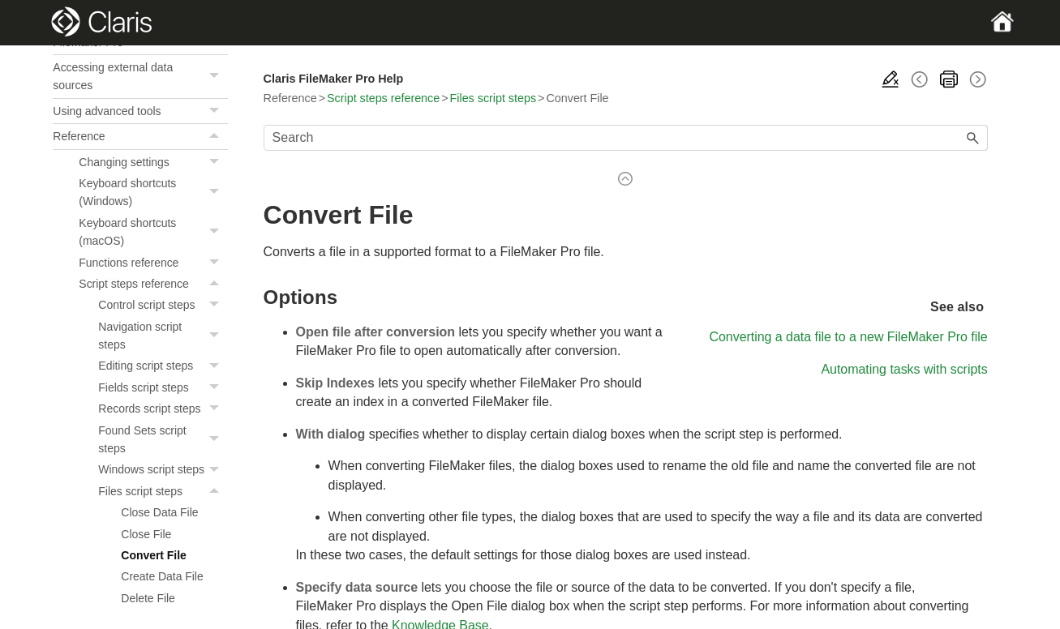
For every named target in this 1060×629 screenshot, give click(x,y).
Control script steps (162, 305)
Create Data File (162, 576)
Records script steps (162, 408)
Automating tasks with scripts (904, 369)
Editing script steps (162, 365)
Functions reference (153, 263)
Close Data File (159, 512)
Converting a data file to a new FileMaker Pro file (848, 337)
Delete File (148, 598)
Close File (146, 534)
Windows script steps (162, 469)
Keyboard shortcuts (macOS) (153, 232)
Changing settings (153, 162)
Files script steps (162, 491)
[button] (216, 76)
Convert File (153, 555)
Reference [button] (140, 136)
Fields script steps (162, 387)
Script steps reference (153, 284)
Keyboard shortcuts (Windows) (153, 192)
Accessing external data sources (140, 76)
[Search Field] (626, 138)
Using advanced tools (140, 111)
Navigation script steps (162, 336)
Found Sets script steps (162, 439)
